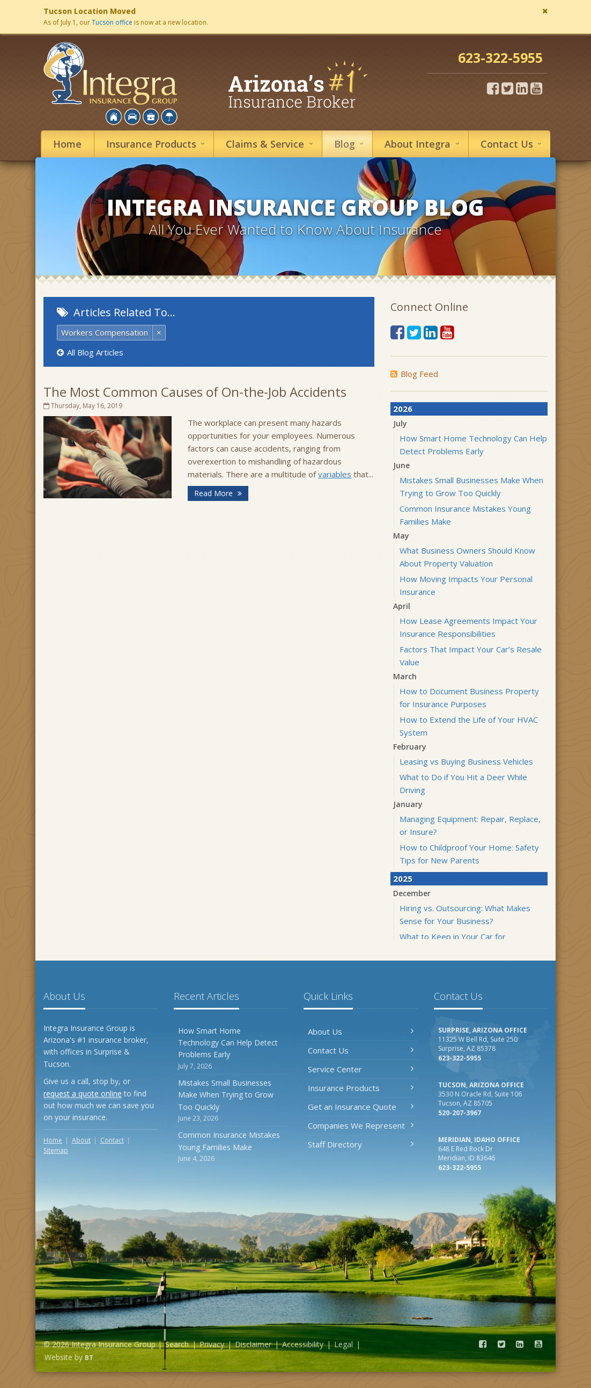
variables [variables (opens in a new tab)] (334, 474)
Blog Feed (414, 373)
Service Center (360, 1069)
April (401, 606)
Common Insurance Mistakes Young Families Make (231, 1147)
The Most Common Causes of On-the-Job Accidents (194, 392)
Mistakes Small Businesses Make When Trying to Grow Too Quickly (231, 1100)
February (409, 747)
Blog (350, 143)
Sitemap (55, 1150)
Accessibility (302, 1344)
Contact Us (360, 1050)
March (405, 676)
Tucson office (112, 22)
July (400, 423)
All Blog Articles (90, 352)
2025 (402, 878)
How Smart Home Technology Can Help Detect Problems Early (231, 1048)
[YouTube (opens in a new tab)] (536, 88)
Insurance (157, 143)
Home (67, 143)
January (408, 804)
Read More (218, 493)
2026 (402, 408)
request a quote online (82, 1093)
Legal (343, 1344)
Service (271, 143)
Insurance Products (360, 1087)
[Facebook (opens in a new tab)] (493, 88)
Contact (513, 143)
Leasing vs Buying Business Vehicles (466, 761)
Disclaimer (253, 1344)
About (423, 143)
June (401, 465)
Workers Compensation (104, 332)
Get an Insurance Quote (360, 1106)
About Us (360, 1031)
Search (177, 1344)
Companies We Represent (360, 1125)
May (401, 536)
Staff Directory (360, 1144)
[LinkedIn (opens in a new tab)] (522, 88)
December (412, 893)
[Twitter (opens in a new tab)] (507, 88)
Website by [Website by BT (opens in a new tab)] (69, 1357)
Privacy (212, 1344)
